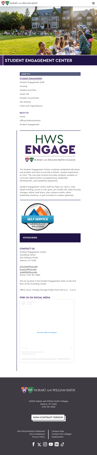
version (48, 417)
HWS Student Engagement (29, 359)
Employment (57, 436)
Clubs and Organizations (31, 106)
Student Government (29, 98)
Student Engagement (31, 78)
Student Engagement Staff (32, 82)
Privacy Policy (38, 436)
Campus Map (58, 431)
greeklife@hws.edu (28, 272)
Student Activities (28, 90)
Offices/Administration (30, 120)
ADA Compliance (37, 434)
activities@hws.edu (29, 266)
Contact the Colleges (61, 434)
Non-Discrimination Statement (31, 431)
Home (22, 116)
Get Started (25, 102)
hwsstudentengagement (47, 359)
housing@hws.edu (28, 269)
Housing (23, 86)
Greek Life (24, 94)
